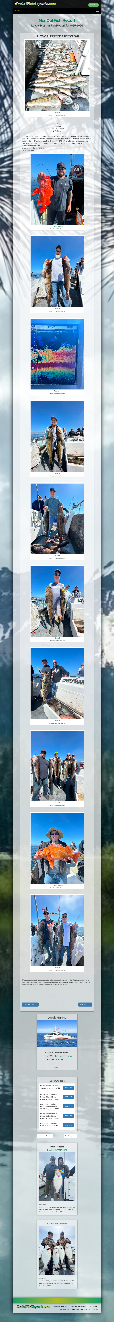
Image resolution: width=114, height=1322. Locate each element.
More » (57, 1067)
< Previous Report (30, 1004)
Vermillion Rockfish (57, 226)
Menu (17, 11)
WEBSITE (65, 985)
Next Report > (85, 1004)
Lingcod (57, 112)
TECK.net (94, 1309)
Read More (60, 1212)
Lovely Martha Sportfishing (57, 1056)
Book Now (68, 1088)
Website (58, 131)
